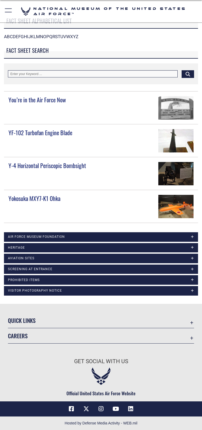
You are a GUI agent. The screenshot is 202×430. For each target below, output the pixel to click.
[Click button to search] (188, 74)
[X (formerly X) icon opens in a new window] (86, 409)
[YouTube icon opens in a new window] (116, 409)
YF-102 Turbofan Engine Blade (40, 132)
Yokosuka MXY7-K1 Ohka (34, 198)
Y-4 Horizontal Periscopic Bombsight (47, 165)
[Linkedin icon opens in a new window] (130, 409)
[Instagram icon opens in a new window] (101, 409)
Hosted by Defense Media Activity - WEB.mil (101, 423)
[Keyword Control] (93, 74)
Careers (18, 336)
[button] (8, 11)
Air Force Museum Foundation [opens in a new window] (36, 237)
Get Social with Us (101, 361)
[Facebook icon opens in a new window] (71, 409)
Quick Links (21, 320)
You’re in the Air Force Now (37, 99)
